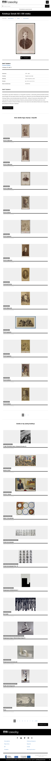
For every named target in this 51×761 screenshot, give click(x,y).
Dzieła (18, 18)
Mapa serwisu (6, 743)
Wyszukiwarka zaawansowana (25, 9)
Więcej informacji (8, 107)
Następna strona (43, 724)
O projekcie (6, 749)
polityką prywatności (40, 759)
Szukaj (47, 6)
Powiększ (26, 57)
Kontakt (28, 746)
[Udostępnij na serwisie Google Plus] (8, 67)
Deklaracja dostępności (31, 741)
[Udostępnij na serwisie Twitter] (9, 67)
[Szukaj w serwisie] (23, 6)
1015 (36, 721)
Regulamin (29, 743)
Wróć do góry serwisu (31, 749)
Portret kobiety (26, 18)
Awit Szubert (6, 63)
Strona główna (11, 18)
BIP (4, 746)
